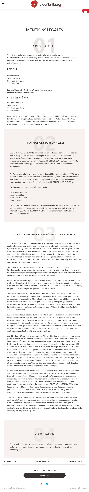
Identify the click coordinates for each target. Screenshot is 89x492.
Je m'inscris (44, 476)
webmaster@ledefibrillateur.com (20, 93)
